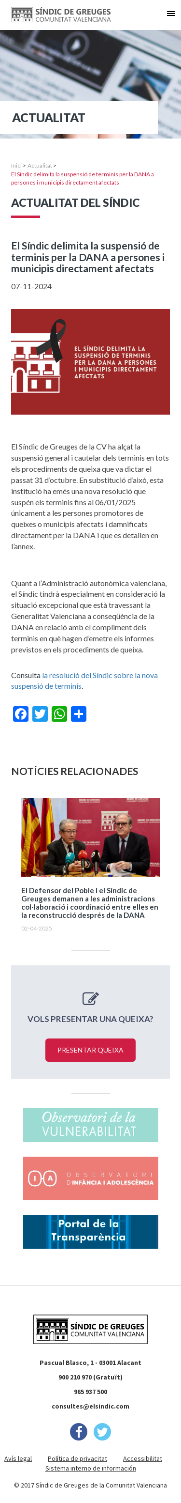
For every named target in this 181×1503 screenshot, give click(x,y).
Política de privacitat (77, 1458)
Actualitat (40, 165)
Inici (16, 165)
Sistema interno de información (90, 1468)
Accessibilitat (142, 1458)
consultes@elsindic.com (90, 1406)
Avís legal (18, 1458)
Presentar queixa (90, 1050)
